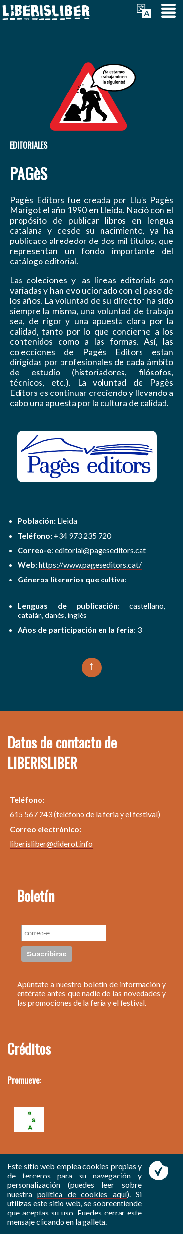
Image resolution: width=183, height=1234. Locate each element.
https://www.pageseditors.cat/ (90, 564)
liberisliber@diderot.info (51, 843)
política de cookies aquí (81, 1193)
